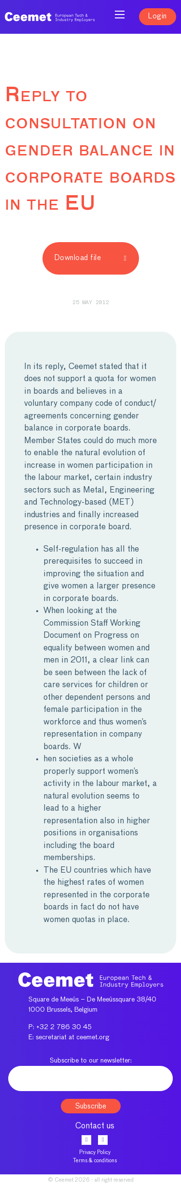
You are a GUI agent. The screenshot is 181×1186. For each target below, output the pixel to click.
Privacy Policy (95, 1152)
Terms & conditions (95, 1160)
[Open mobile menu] (120, 14)
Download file (91, 258)
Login (157, 16)
